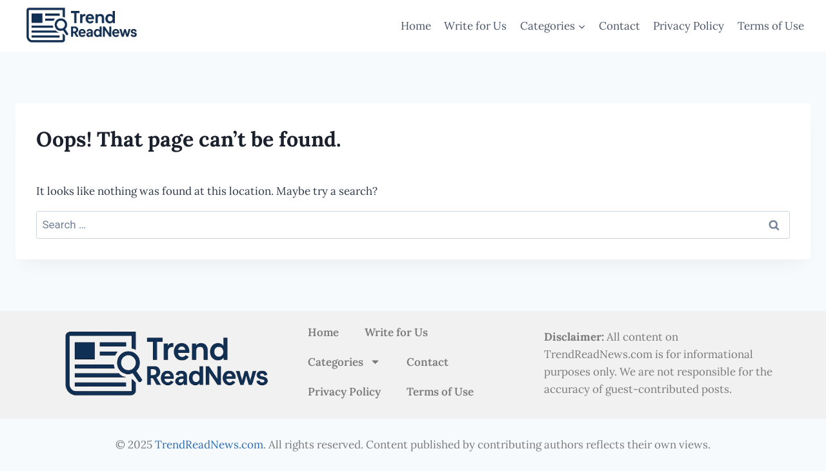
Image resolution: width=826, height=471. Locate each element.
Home (416, 26)
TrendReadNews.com (209, 444)
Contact (619, 26)
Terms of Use (771, 26)
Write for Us (475, 26)
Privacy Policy (688, 26)
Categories (344, 362)
